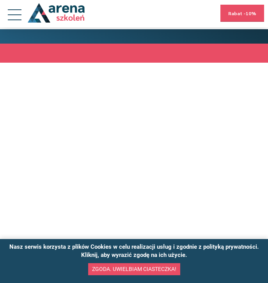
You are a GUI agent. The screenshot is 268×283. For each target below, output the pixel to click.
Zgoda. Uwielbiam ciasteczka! (134, 269)
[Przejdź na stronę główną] (56, 13)
